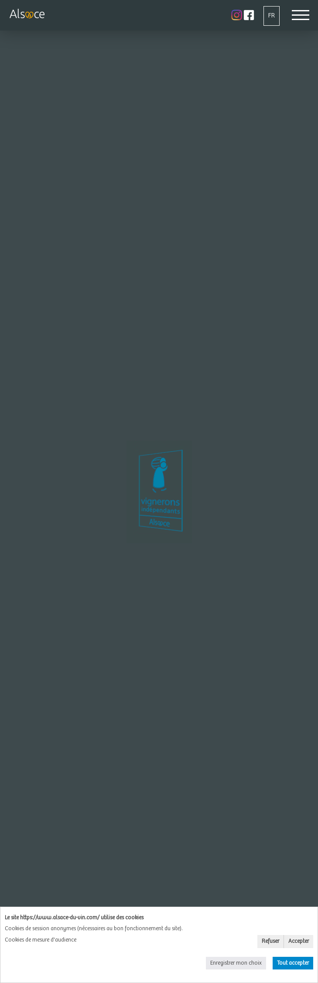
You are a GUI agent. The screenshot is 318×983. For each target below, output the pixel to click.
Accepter (298, 941)
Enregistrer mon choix (236, 963)
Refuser (270, 941)
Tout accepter (293, 963)
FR (271, 15)
